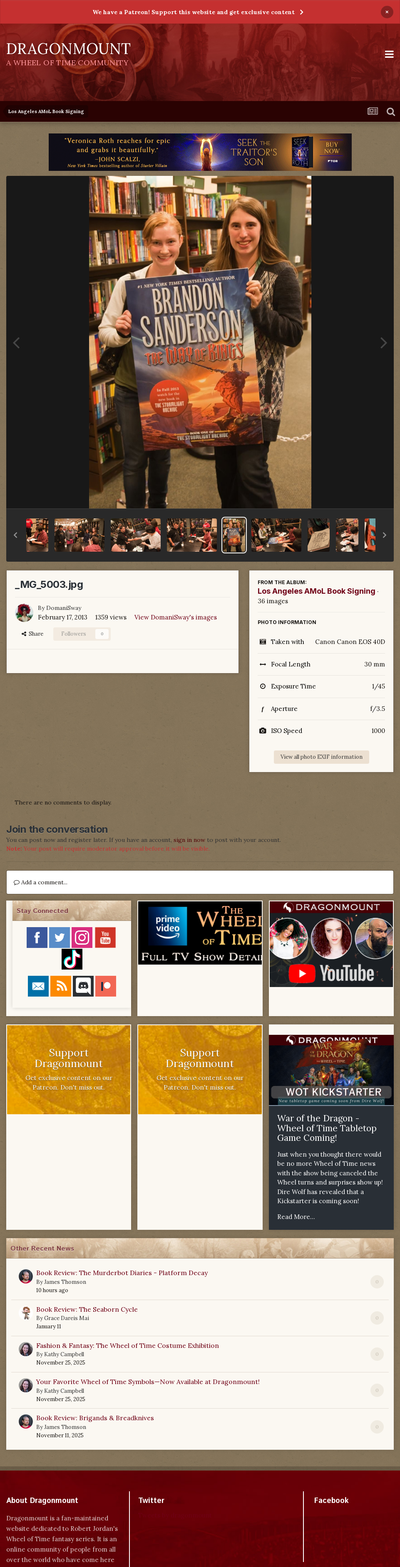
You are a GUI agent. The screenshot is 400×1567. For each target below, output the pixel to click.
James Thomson (65, 1282)
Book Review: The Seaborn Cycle (87, 1309)
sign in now (189, 840)
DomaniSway (63, 608)
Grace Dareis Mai (66, 1318)
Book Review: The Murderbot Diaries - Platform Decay (122, 1272)
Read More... (296, 1217)
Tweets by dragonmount (175, 1515)
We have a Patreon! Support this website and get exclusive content (193, 12)
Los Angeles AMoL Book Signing (316, 591)
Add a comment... (40, 882)
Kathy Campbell (64, 1354)
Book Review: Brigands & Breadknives (95, 1418)
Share (32, 633)
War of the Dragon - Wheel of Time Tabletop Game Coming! (327, 1128)
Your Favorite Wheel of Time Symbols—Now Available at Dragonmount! (148, 1381)
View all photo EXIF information (322, 756)
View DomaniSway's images (175, 617)
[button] (15, 535)
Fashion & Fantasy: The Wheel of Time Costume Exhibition (127, 1345)
